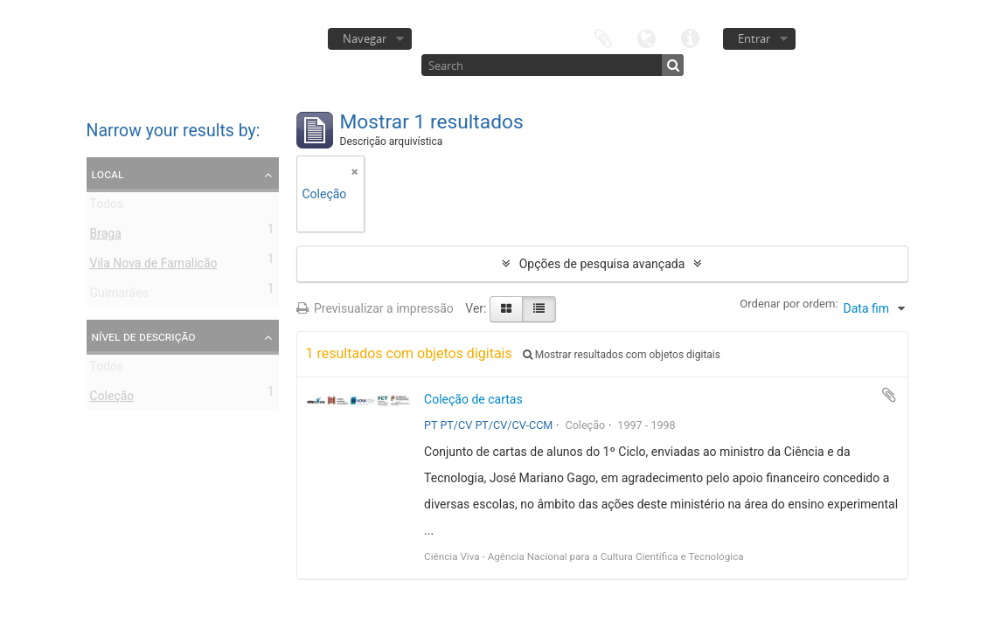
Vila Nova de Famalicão (154, 266)
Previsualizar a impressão (375, 308)
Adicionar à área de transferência (889, 395)
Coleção (112, 399)
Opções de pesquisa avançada (602, 264)
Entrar (754, 38)
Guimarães (119, 296)
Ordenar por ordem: (789, 303)
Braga (106, 237)
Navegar (364, 38)
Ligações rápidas (690, 37)
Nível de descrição (144, 336)
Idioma (647, 37)
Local (108, 174)
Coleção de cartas (473, 399)
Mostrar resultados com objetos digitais (621, 355)
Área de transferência (603, 37)
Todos (107, 207)
